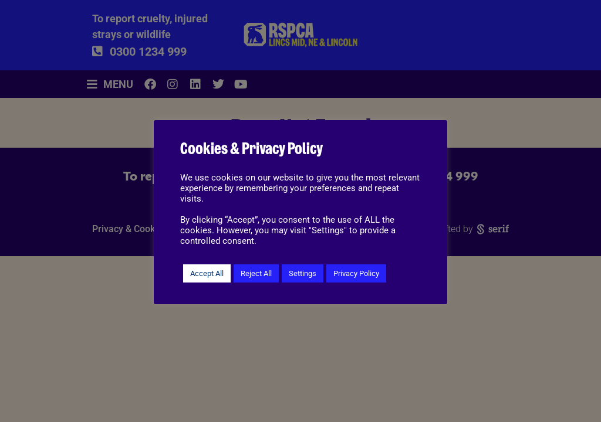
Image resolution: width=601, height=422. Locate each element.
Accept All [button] (207, 273)
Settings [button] (302, 273)
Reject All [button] (256, 273)
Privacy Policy (356, 273)
